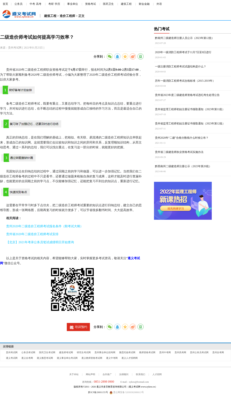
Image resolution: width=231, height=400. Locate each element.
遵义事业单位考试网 (67, 358)
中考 (32, 4)
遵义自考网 (27, 358)
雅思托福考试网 (127, 352)
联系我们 (140, 374)
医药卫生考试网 (47, 352)
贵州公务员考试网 (199, 352)
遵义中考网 (112, 358)
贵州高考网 (180, 352)
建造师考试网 (66, 352)
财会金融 (144, 4)
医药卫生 (108, 4)
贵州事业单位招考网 (105, 352)
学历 (57, 4)
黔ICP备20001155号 (98, 392)
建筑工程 (126, 4)
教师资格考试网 (147, 352)
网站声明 (90, 374)
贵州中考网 (165, 352)
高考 (38, 4)
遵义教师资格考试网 (91, 358)
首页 (5, 4)
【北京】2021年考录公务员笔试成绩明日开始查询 (40, 242)
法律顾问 (123, 374)
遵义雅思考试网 (45, 358)
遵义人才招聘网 (129, 358)
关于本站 (74, 374)
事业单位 (72, 4)
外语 (159, 4)
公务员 (18, 4)
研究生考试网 (84, 352)
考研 (51, 4)
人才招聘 (157, 374)
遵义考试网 (12, 358)
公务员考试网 (28, 352)
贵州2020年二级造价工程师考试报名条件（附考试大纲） (44, 226)
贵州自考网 (218, 352)
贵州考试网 (12, 352)
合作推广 (107, 374)
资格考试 (90, 4)
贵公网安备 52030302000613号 (127, 392)
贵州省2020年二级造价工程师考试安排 (32, 234)
